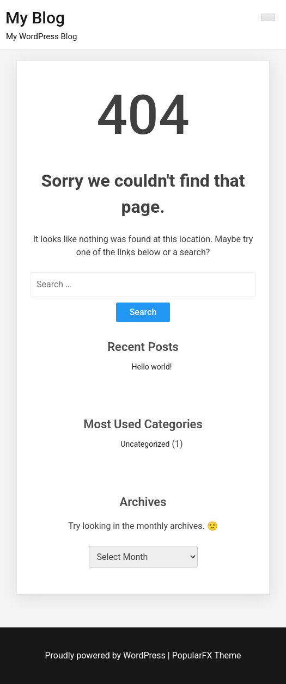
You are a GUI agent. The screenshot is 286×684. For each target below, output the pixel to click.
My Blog (35, 17)
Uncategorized (145, 444)
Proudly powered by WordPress (106, 655)
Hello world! (152, 366)
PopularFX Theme (206, 655)
